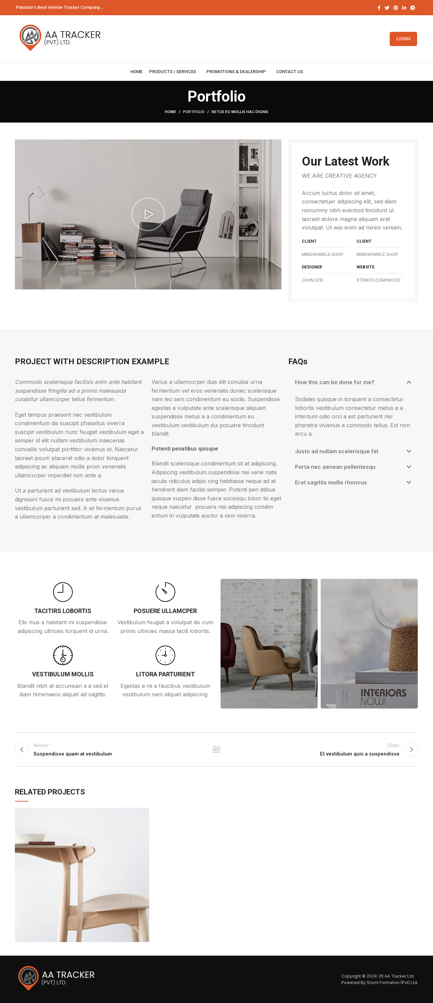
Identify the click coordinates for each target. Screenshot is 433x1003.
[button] (148, 214)
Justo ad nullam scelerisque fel (336, 451)
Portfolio (194, 111)
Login (403, 38)
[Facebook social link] (379, 7)
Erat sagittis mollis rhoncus (331, 482)
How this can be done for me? (334, 382)
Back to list (216, 749)
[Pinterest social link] (395, 7)
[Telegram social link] (412, 7)
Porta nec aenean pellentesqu (335, 466)
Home (170, 111)
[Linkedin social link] (404, 7)
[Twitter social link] (387, 7)
